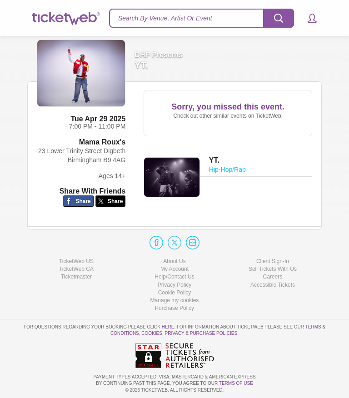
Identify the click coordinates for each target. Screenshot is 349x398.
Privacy (174, 333)
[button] (308, 18)
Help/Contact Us (174, 277)
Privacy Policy (175, 285)
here (168, 326)
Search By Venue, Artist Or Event (165, 18)
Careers (273, 277)
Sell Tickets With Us (273, 269)
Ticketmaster (76, 277)
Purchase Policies (213, 333)
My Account (174, 269)
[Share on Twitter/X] (110, 201)
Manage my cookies (174, 300)
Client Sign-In (272, 261)
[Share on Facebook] (78, 201)
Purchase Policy (174, 308)
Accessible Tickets (272, 285)
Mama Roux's (102, 142)
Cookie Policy (174, 292)
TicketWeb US (76, 261)
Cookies (151, 333)
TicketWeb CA (76, 269)
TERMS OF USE (236, 383)
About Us (174, 261)
